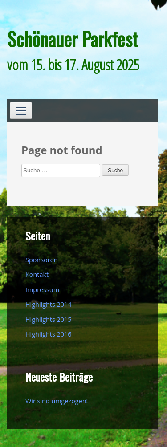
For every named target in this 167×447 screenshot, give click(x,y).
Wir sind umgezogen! (56, 401)
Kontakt (37, 274)
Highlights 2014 (48, 304)
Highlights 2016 (48, 334)
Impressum (42, 289)
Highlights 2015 (48, 319)
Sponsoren (41, 260)
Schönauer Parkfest (72, 39)
